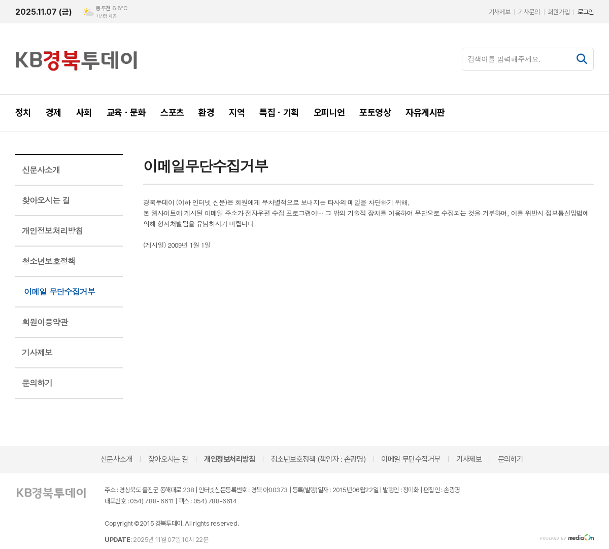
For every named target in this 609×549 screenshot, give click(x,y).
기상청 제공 (106, 16)
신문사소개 (41, 170)
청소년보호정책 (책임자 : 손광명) (318, 459)
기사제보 (499, 12)
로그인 (586, 12)
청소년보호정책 (48, 261)
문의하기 (37, 383)
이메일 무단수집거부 (59, 291)
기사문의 (528, 12)
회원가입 (558, 12)
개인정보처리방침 (52, 230)
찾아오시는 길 (46, 200)
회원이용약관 (44, 322)
